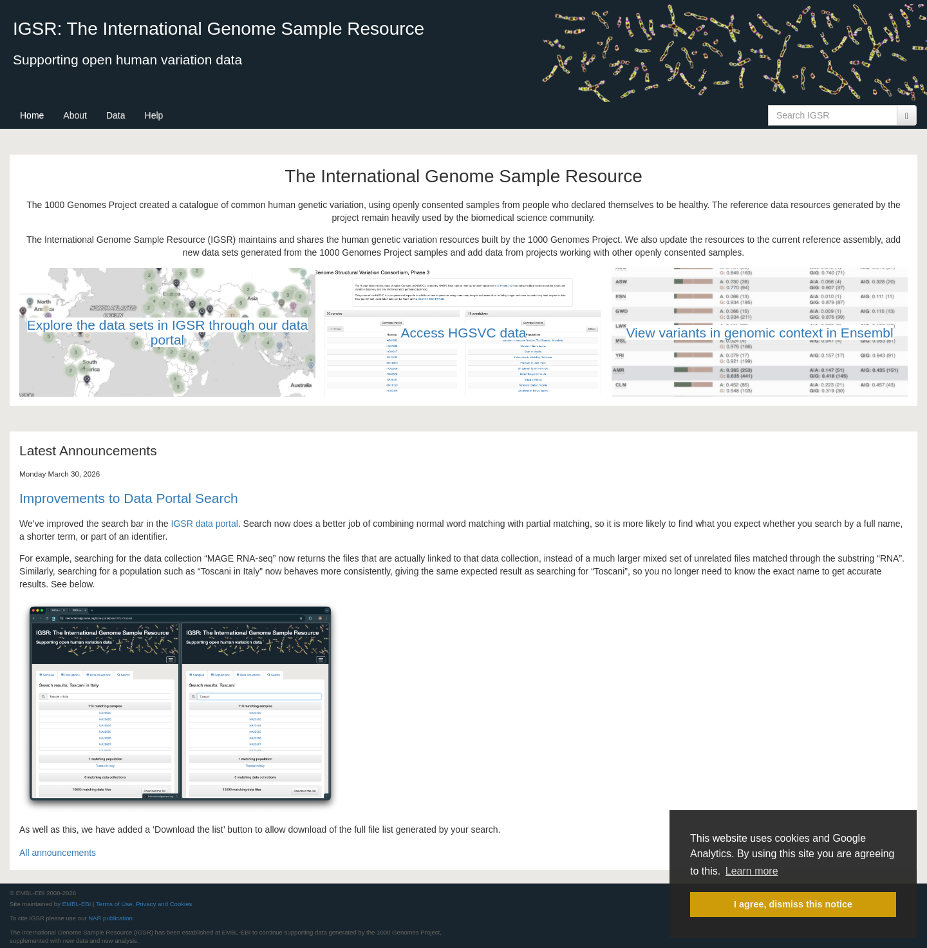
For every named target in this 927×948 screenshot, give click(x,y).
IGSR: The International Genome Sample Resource (218, 29)
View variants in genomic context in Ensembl (759, 332)
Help (154, 115)
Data (116, 115)
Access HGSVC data (464, 332)
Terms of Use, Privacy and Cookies (144, 903)
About (75, 115)
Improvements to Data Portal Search (128, 498)
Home (32, 115)
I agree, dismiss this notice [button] (793, 904)
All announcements (57, 853)
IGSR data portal (204, 523)
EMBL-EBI (76, 903)
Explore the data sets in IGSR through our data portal (167, 332)
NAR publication (110, 918)
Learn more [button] (752, 871)
